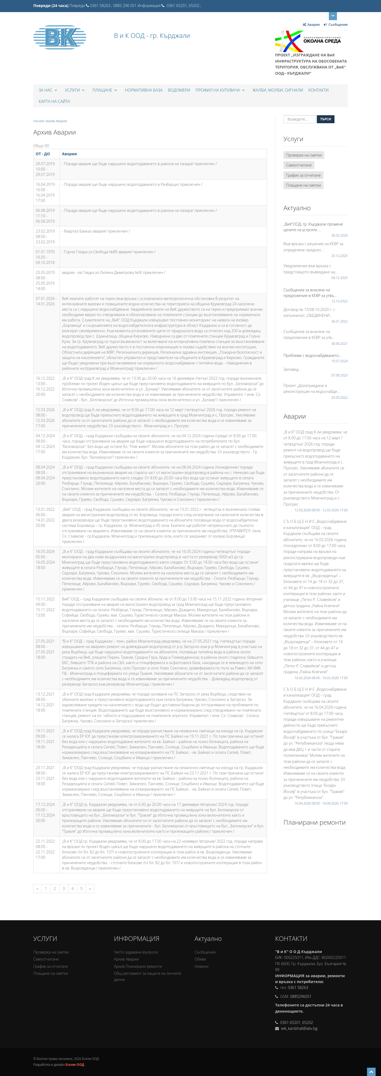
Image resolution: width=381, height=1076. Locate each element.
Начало (39, 121)
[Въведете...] (299, 119)
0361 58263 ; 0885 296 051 (113, 5)
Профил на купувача (221, 90)
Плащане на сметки (303, 185)
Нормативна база (144, 90)
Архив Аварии (126, 959)
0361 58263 (298, 987)
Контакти (318, 90)
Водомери (179, 90)
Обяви (200, 959)
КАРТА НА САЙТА (54, 101)
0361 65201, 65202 (296, 1022)
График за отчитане (303, 175)
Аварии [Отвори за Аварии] (311, 24)
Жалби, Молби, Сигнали (278, 90)
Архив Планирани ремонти (138, 966)
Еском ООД (75, 1064)
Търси (325, 119)
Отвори (333, 16)
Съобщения (205, 952)
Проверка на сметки (304, 155)
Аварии (69, 153)
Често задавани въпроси (136, 952)
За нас (48, 90)
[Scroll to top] (371, 1071)
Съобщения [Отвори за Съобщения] (336, 24)
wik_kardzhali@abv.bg (298, 1028)
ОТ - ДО (43, 153)
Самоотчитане (299, 165)
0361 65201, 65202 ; (184, 5)
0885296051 (301, 996)
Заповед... (292, 369)
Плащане (105, 90)
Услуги (75, 90)
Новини (202, 966)
